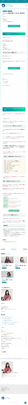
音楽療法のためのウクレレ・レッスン (6, 336)
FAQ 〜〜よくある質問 (4, 345)
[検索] (26, 354)
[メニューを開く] (26, 5)
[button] (2, 372)
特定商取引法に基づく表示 (5, 389)
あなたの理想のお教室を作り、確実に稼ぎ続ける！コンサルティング (11, 338)
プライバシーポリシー (4, 387)
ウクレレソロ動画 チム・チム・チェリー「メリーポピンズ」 (10, 322)
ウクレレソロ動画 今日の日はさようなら (7, 320)
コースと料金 (3, 341)
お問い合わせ (3, 348)
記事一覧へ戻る (14, 249)
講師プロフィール (3, 331)
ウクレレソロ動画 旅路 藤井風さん (7, 318)
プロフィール (3, 311)
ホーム (2, 329)
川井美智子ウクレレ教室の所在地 (6, 343)
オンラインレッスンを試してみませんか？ (7, 333)
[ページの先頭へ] (25, 403)
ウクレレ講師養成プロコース (5, 334)
